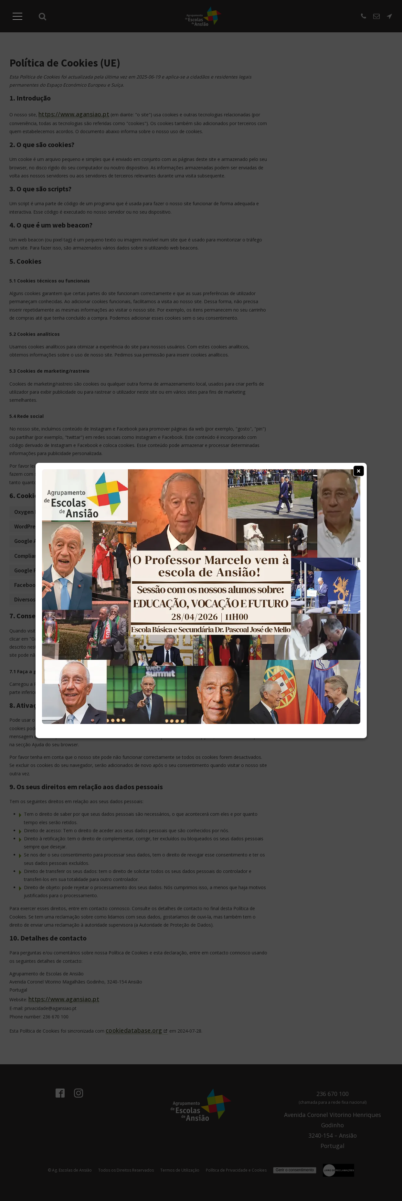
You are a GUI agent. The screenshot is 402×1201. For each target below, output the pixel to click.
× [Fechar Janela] (359, 470)
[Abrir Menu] (17, 16)
